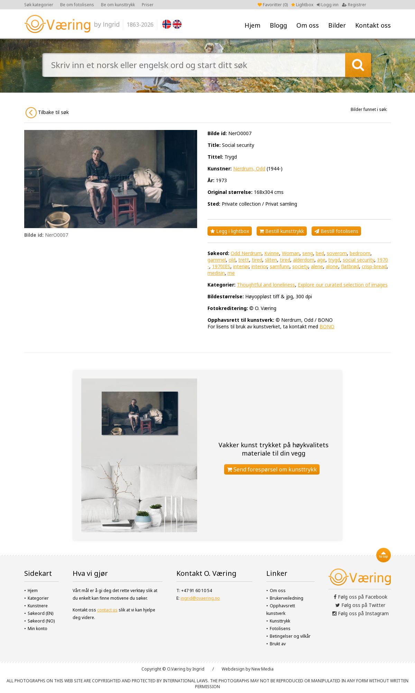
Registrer (354, 5)
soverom (337, 253)
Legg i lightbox (229, 231)
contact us (107, 610)
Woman (290, 253)
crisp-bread (374, 266)
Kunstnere (38, 606)
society (300, 266)
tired (257, 259)
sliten (271, 259)
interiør (241, 266)
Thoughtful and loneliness (266, 284)
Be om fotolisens (77, 5)
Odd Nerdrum (246, 253)
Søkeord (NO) (41, 621)
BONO (327, 326)
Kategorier (38, 598)
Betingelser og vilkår (290, 636)
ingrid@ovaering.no (200, 598)
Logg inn (328, 5)
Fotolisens (280, 628)
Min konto (37, 628)
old (232, 259)
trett (243, 259)
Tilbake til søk (47, 112)
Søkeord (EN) (40, 613)
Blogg (278, 25)
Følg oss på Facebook (360, 596)
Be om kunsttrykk (118, 5)
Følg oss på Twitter (360, 605)
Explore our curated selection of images (343, 284)
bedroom (360, 253)
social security (358, 259)
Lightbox (302, 5)
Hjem (252, 25)
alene (317, 266)
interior (259, 266)
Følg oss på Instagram (360, 613)
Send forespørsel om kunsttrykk (272, 469)
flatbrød (350, 266)
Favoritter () (273, 5)
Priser (148, 5)
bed (320, 253)
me (231, 273)
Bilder (337, 25)
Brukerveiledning (286, 598)
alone (332, 266)
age (321, 259)
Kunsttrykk (280, 621)
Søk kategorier (38, 5)
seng (307, 253)
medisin (216, 273)
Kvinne (271, 253)
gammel (217, 259)
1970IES (221, 266)
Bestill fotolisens (336, 231)
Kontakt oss (373, 25)
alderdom (303, 259)
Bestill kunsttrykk (281, 231)
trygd (334, 259)
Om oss (307, 25)
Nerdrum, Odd (249, 168)
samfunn (279, 266)
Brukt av (278, 644)
